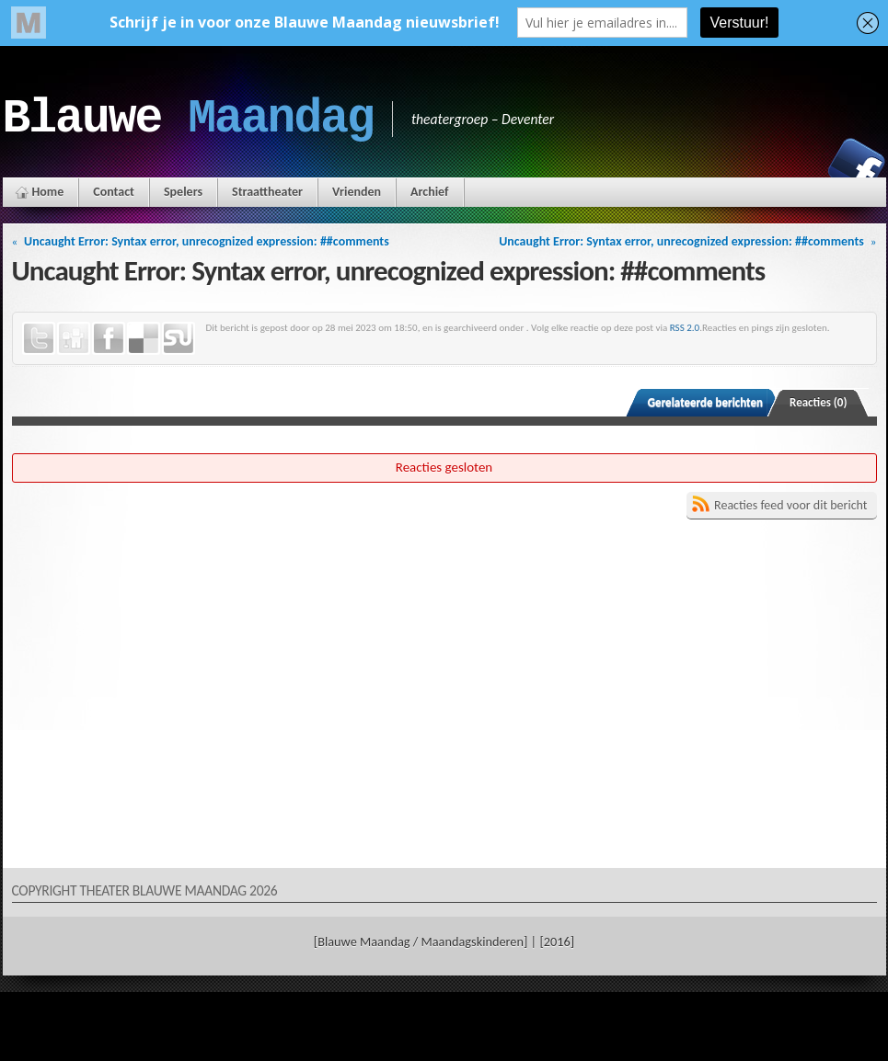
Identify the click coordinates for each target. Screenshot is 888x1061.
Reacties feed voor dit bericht (790, 505)
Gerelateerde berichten (705, 402)
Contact (113, 192)
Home (48, 192)
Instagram (793, 166)
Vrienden (356, 192)
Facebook (856, 166)
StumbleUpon (178, 338)
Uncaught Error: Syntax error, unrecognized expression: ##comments (206, 241)
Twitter (38, 338)
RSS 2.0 (685, 327)
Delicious (143, 338)
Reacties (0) (819, 402)
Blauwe (188, 118)
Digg (73, 338)
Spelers (183, 192)
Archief (429, 192)
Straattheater (267, 192)
